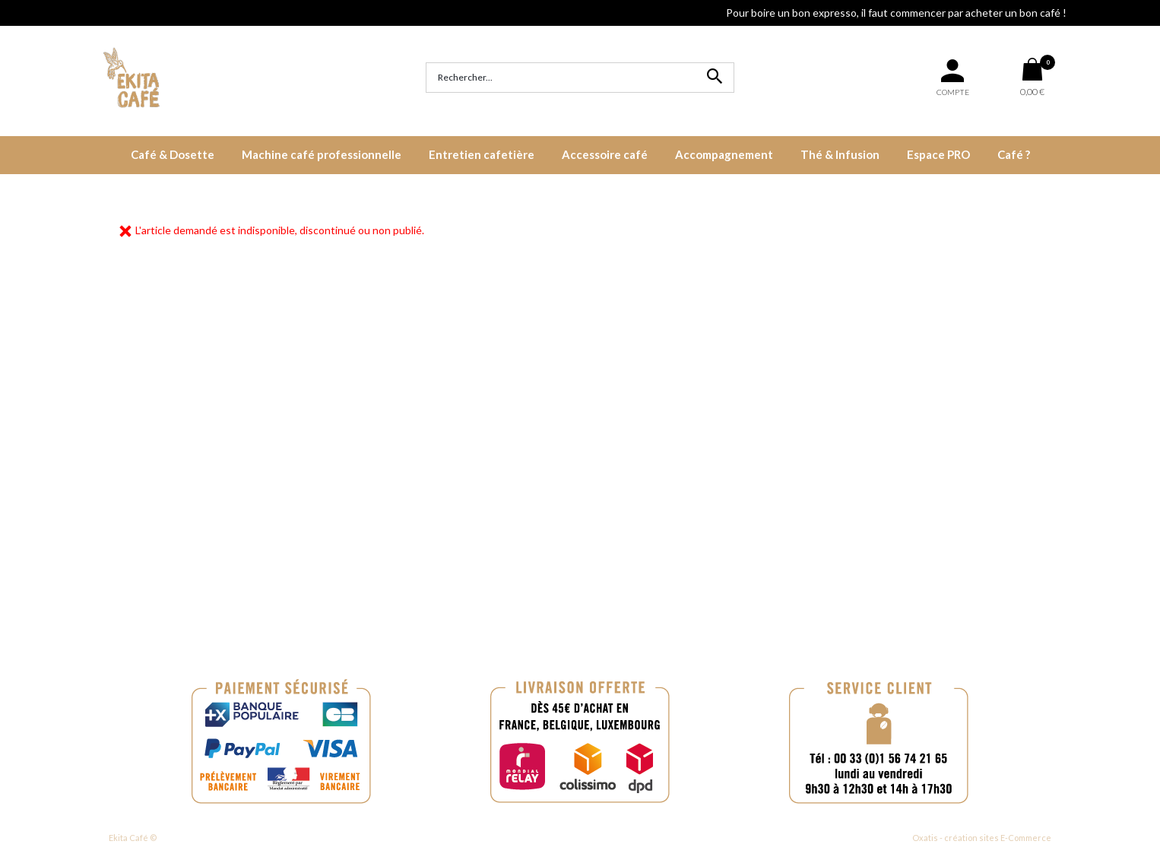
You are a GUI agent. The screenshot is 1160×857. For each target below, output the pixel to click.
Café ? (1013, 154)
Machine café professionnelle (321, 154)
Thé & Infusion (840, 154)
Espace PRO (938, 154)
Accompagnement (724, 154)
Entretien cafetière (481, 154)
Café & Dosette (172, 154)
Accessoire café (605, 154)
